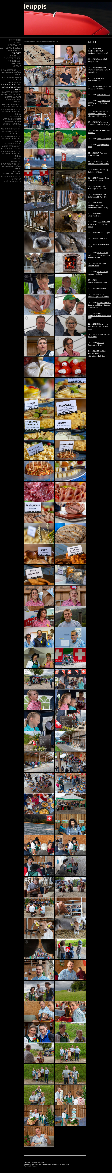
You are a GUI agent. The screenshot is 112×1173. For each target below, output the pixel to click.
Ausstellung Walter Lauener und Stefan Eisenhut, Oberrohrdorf (99, 305)
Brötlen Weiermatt (104, 139)
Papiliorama (101, 288)
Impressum (27, 1162)
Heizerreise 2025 (103, 95)
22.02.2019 (97, 353)
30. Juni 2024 (102, 238)
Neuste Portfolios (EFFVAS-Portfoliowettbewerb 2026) (98, 51)
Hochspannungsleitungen (97, 282)
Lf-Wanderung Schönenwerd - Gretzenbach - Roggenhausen (99, 255)
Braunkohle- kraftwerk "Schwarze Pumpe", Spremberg (99, 69)
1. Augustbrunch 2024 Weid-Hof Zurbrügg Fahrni (99, 224)
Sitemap (42, 1162)
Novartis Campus (103, 233)
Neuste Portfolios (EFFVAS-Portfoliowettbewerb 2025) (98, 205)
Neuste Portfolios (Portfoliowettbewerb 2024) (99, 315)
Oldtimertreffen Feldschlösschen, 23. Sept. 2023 (98, 326)
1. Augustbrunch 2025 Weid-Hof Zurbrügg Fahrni (99, 103)
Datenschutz (35, 1162)
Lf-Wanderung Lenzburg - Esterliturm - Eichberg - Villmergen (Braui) (99, 113)
